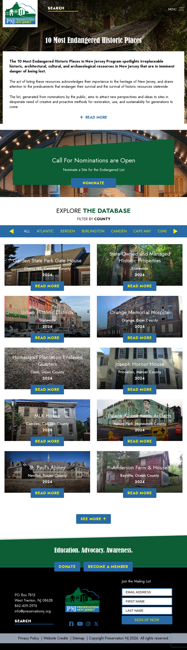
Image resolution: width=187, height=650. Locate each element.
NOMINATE (93, 183)
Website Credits (55, 638)
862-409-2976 (26, 605)
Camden (119, 231)
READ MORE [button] (93, 117)
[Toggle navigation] (176, 9)
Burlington (93, 231)
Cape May (142, 231)
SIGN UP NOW (147, 620)
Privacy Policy (28, 638)
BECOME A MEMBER (108, 566)
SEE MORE (93, 519)
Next (175, 231)
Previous (11, 231)
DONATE (67, 566)
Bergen (67, 231)
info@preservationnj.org (33, 611)
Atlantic (45, 231)
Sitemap (78, 638)
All (27, 231)
